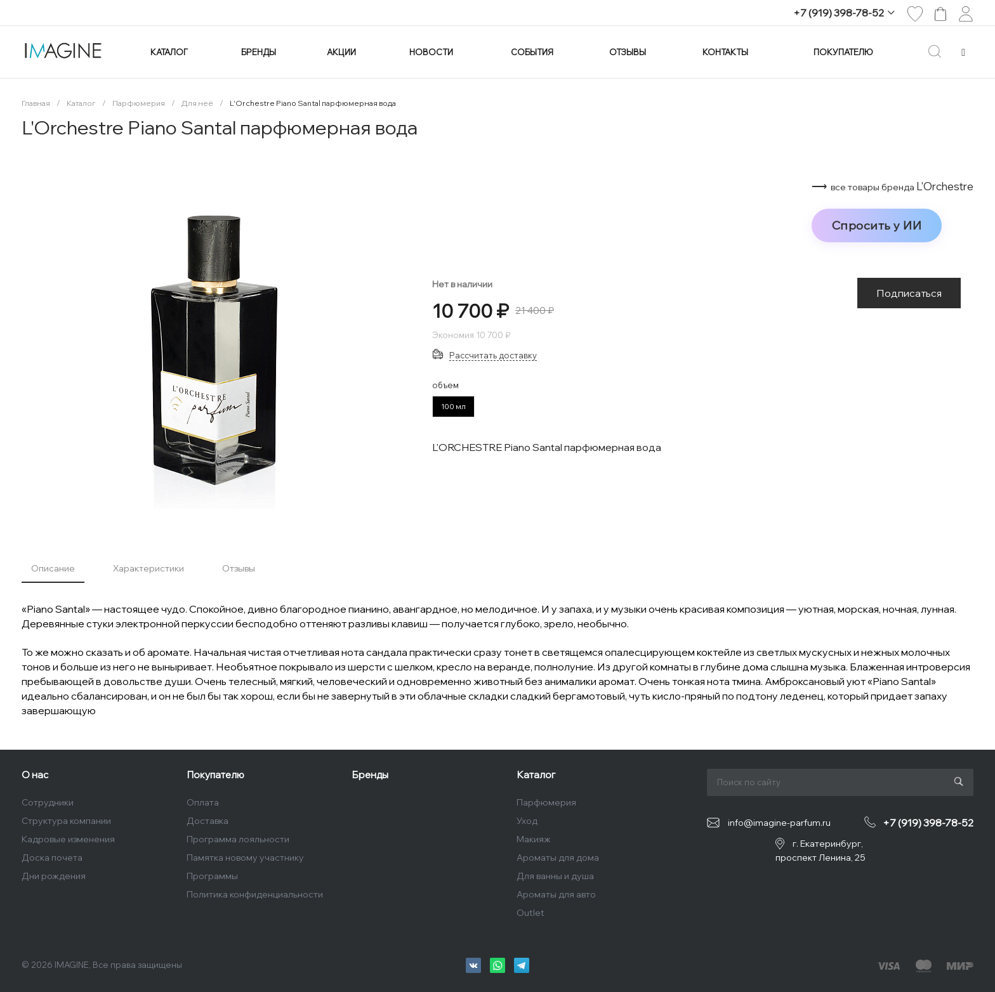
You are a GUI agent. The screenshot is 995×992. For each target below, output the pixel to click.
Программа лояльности (238, 839)
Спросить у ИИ (877, 225)
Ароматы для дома (558, 857)
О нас (35, 775)
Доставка (207, 820)
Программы (212, 876)
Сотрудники (48, 802)
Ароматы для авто (556, 894)
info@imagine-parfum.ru (779, 822)
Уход (527, 820)
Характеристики (148, 568)
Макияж (534, 839)
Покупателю (215, 775)
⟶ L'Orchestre (892, 186)
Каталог (536, 775)
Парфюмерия (546, 802)
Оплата (203, 802)
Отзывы (238, 568)
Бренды (370, 775)
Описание (53, 568)
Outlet (530, 912)
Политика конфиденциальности (255, 894)
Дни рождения (54, 876)
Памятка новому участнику (245, 857)
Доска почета (52, 857)
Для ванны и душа (555, 876)
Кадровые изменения (68, 839)
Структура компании (66, 820)
